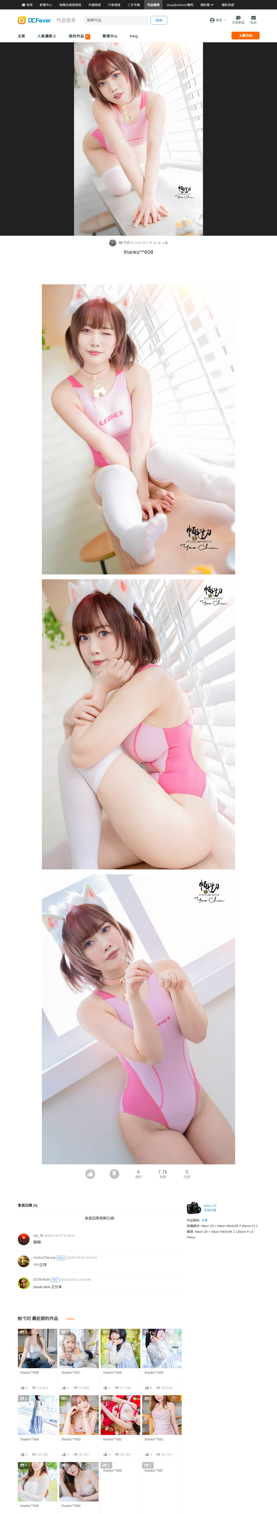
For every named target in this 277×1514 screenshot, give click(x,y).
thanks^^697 (71, 1337)
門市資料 (189, 1461)
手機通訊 (107, 1475)
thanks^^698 (29, 1337)
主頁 (21, 36)
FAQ (134, 36)
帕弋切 (119, 243)
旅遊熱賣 (148, 1468)
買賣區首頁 (108, 1461)
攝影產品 (107, 1468)
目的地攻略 (149, 1475)
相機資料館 (67, 1461)
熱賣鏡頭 (189, 1483)
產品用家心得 (69, 1490)
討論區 (23, 1490)
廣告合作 (230, 1475)
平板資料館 (67, 1483)
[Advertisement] (139, 271)
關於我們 (230, 1461)
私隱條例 (230, 1497)
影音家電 (107, 1490)
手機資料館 (67, 1475)
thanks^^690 (29, 1400)
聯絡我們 (230, 1468)
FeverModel (27, 1475)
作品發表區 (26, 1483)
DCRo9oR (41, 1279)
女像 (204, 1220)
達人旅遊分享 (151, 1490)
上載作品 (245, 35)
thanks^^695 (154, 1337)
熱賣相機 (189, 1475)
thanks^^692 (112, 1368)
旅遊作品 (148, 1483)
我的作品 (79, 36)
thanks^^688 (112, 1400)
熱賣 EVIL (189, 1497)
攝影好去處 (153, 1461)
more (71, 1319)
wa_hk (38, 1235)
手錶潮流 (107, 1497)
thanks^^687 (154, 1400)
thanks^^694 (29, 1368)
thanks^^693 (71, 1368)
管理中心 (110, 36)
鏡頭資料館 (67, 1468)
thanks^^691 (154, 1368)
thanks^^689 (71, 1400)
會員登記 (230, 1483)
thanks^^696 (112, 1337)
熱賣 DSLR (190, 1490)
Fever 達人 (26, 1468)
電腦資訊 (107, 1483)
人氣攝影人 (47, 36)
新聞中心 (24, 1461)
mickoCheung (44, 1257)
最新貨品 (189, 1468)
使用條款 (230, 1490)
